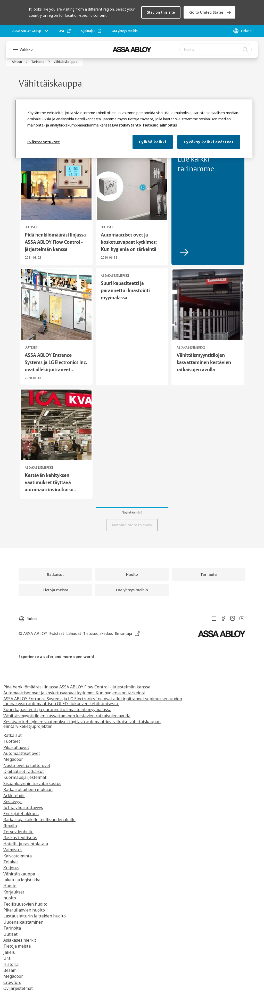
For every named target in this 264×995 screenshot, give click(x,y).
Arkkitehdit (14, 795)
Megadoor (13, 759)
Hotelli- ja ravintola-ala (25, 844)
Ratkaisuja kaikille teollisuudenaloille (39, 819)
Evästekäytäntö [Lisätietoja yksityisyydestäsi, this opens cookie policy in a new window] (126, 125)
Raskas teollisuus (20, 837)
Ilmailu (10, 826)
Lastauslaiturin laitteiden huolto (34, 916)
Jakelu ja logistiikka (21, 880)
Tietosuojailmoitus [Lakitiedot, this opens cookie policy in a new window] (159, 125)
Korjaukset (13, 892)
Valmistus (12, 850)
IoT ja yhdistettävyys (23, 807)
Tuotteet (11, 741)
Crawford (12, 982)
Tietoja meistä (17, 946)
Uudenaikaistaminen (23, 922)
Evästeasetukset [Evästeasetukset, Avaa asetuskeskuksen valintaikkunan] (43, 141)
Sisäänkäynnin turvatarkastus (32, 783)
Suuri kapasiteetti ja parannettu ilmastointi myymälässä (57, 709)
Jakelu (9, 952)
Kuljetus (11, 868)
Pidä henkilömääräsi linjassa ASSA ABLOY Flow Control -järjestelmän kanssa (76, 687)
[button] (160, 12)
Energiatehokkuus (21, 813)
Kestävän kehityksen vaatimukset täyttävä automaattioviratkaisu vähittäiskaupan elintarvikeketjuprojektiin (82, 724)
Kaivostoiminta (17, 856)
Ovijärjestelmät (18, 988)
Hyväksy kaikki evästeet (209, 141)
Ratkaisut (12, 735)
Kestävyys (12, 801)
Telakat (10, 862)
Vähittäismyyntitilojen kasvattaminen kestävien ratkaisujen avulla (66, 716)
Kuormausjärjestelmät (24, 777)
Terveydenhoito (18, 831)
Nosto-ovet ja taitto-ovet (26, 765)
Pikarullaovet (16, 747)
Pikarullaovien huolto (24, 910)
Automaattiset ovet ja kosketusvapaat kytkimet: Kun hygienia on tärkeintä (74, 693)
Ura (7, 958)
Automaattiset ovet (21, 753)
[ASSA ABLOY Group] (31, 31)
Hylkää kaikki (152, 141)
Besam (9, 970)
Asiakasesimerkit (19, 940)
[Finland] (242, 31)
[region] (134, 128)
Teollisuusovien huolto (25, 904)
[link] (209, 12)
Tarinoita (12, 928)
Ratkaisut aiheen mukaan (28, 789)
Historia (11, 964)
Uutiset (10, 934)
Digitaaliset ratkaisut (23, 771)
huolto (9, 898)
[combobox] (215, 49)
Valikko (26, 49)
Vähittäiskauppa (19, 874)
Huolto (9, 886)
